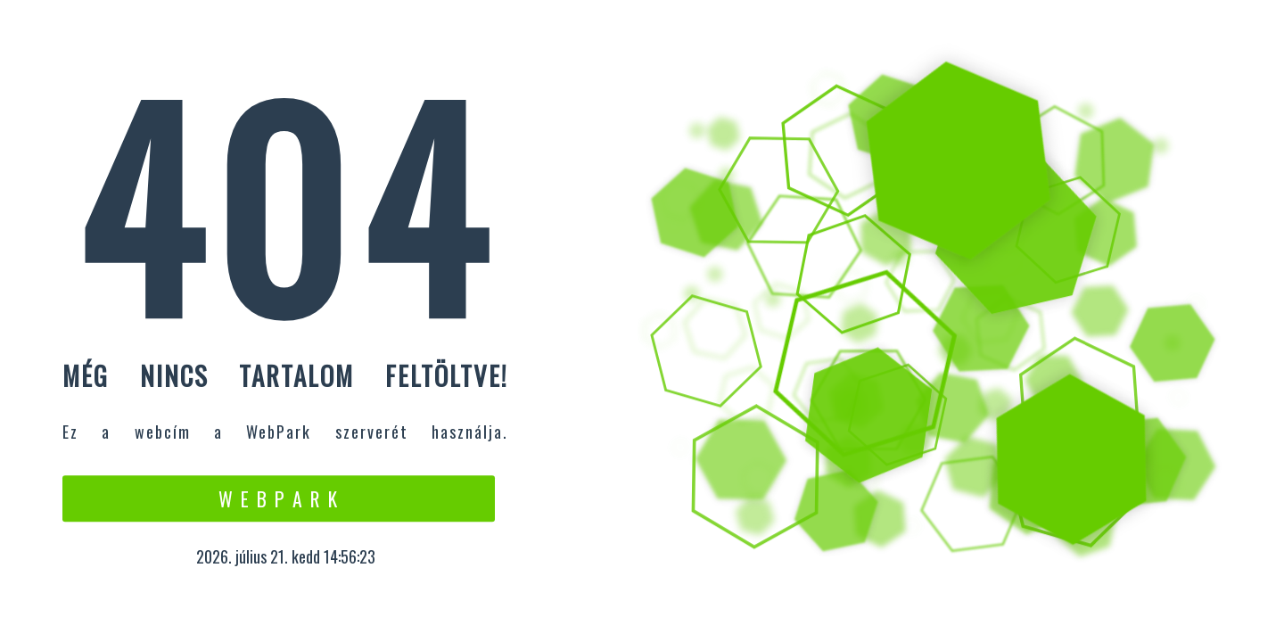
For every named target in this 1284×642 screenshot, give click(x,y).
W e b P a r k (278, 498)
